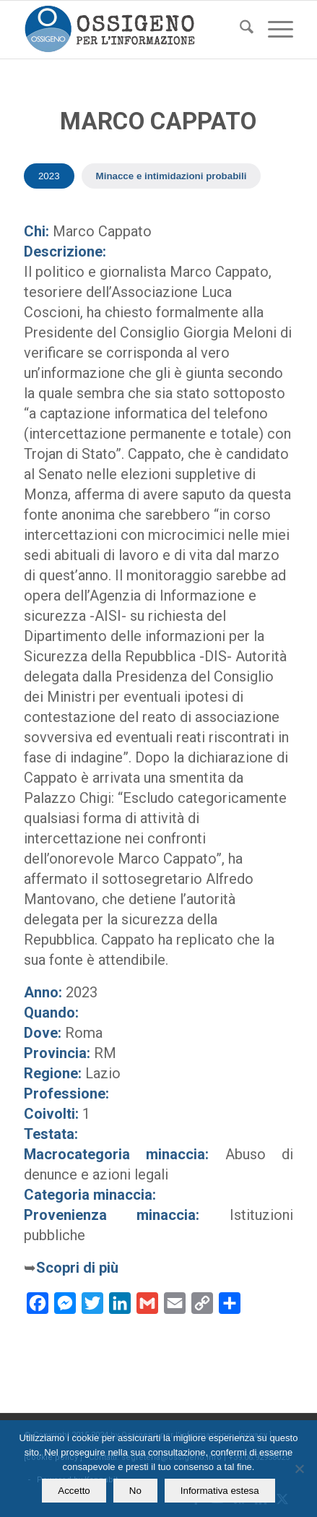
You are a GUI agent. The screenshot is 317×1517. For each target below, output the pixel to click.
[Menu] (273, 30)
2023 (49, 176)
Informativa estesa (220, 1490)
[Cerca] (239, 30)
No (135, 1490)
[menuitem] (239, 30)
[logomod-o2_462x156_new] (132, 30)
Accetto (74, 1490)
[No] (299, 1468)
